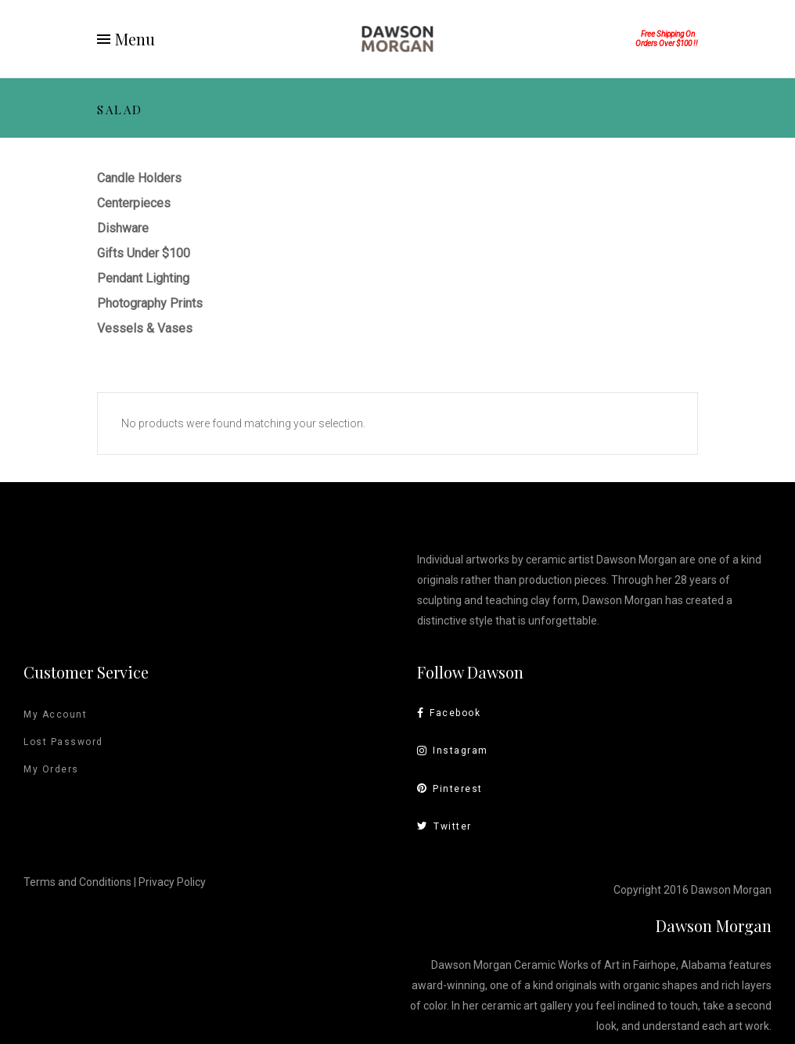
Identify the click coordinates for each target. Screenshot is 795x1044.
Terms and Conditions (77, 882)
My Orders (51, 769)
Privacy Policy (172, 882)
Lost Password (63, 741)
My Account (55, 714)
